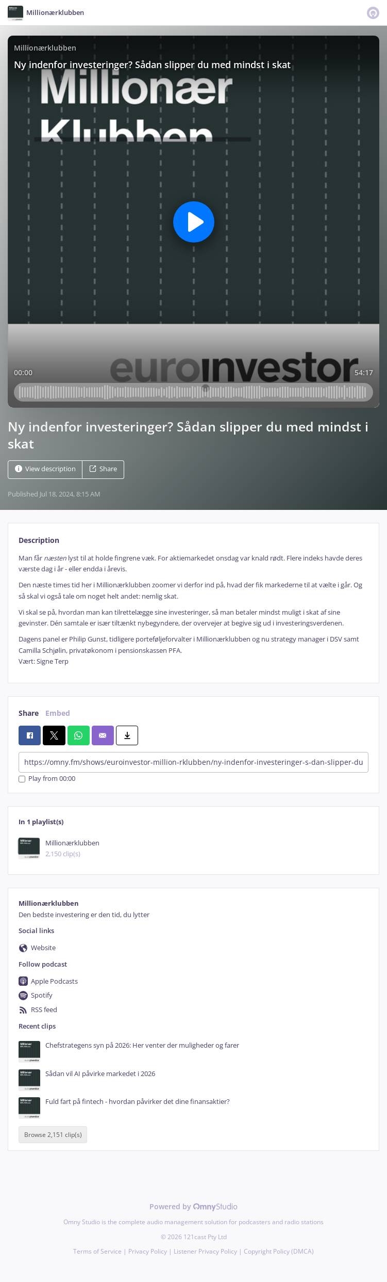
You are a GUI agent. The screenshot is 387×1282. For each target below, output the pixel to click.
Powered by (193, 1206)
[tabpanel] (193, 610)
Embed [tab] (57, 713)
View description (45, 468)
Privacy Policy (147, 1251)
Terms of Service (97, 1251)
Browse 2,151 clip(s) (53, 1134)
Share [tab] (29, 713)
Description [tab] (39, 540)
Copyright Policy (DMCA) (279, 1251)
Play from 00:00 (47, 779)
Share (103, 468)
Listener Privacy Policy (205, 1251)
